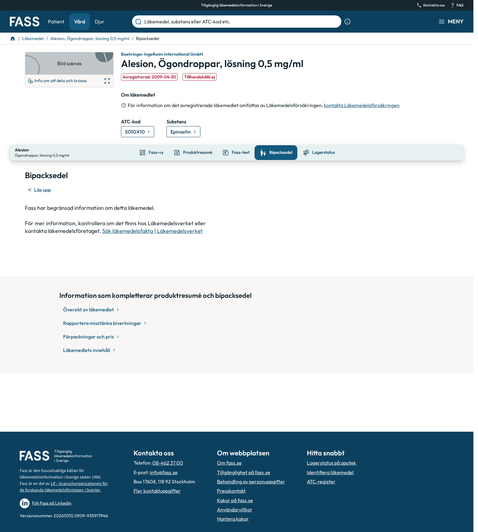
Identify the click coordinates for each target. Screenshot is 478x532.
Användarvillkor (234, 509)
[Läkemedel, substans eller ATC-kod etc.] (241, 21)
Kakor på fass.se (235, 500)
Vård (79, 21)
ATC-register (321, 481)
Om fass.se (229, 463)
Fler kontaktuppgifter (157, 491)
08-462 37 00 (167, 463)
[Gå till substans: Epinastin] (183, 131)
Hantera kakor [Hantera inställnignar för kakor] (233, 519)
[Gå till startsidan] (24, 21)
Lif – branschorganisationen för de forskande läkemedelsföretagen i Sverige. (64, 487)
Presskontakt (231, 491)
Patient (56, 21)
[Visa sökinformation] (347, 21)
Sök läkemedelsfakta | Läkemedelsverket (152, 230)
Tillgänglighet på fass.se (243, 472)
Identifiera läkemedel (330, 472)
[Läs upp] (39, 189)
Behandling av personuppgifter (251, 481)
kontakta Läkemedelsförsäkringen (362, 105)
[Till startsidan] (12, 38)
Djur (99, 21)
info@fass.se (164, 472)
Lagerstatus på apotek (331, 463)
